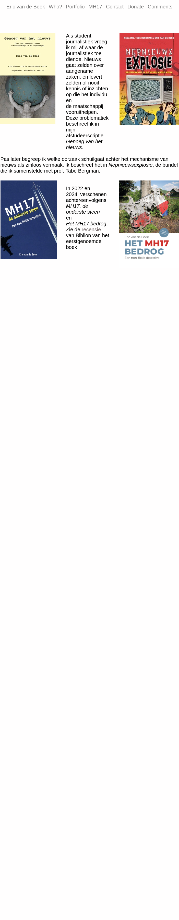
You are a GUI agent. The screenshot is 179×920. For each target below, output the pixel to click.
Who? (55, 6)
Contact (115, 6)
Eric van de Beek (25, 6)
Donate (135, 6)
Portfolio (75, 6)
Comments (160, 6)
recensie (91, 229)
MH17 (95, 6)
